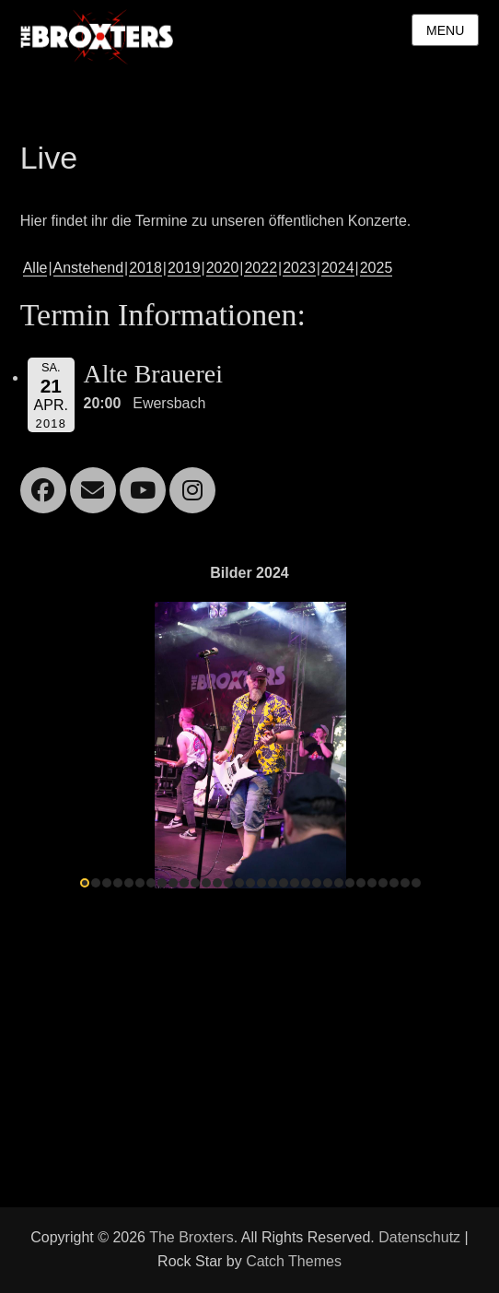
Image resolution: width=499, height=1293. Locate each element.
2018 (145, 268)
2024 (337, 268)
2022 (260, 268)
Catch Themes (294, 1261)
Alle (35, 268)
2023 (299, 268)
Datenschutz (419, 1237)
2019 (184, 268)
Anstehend (88, 268)
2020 (222, 268)
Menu (445, 30)
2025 (376, 268)
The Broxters (191, 1237)
